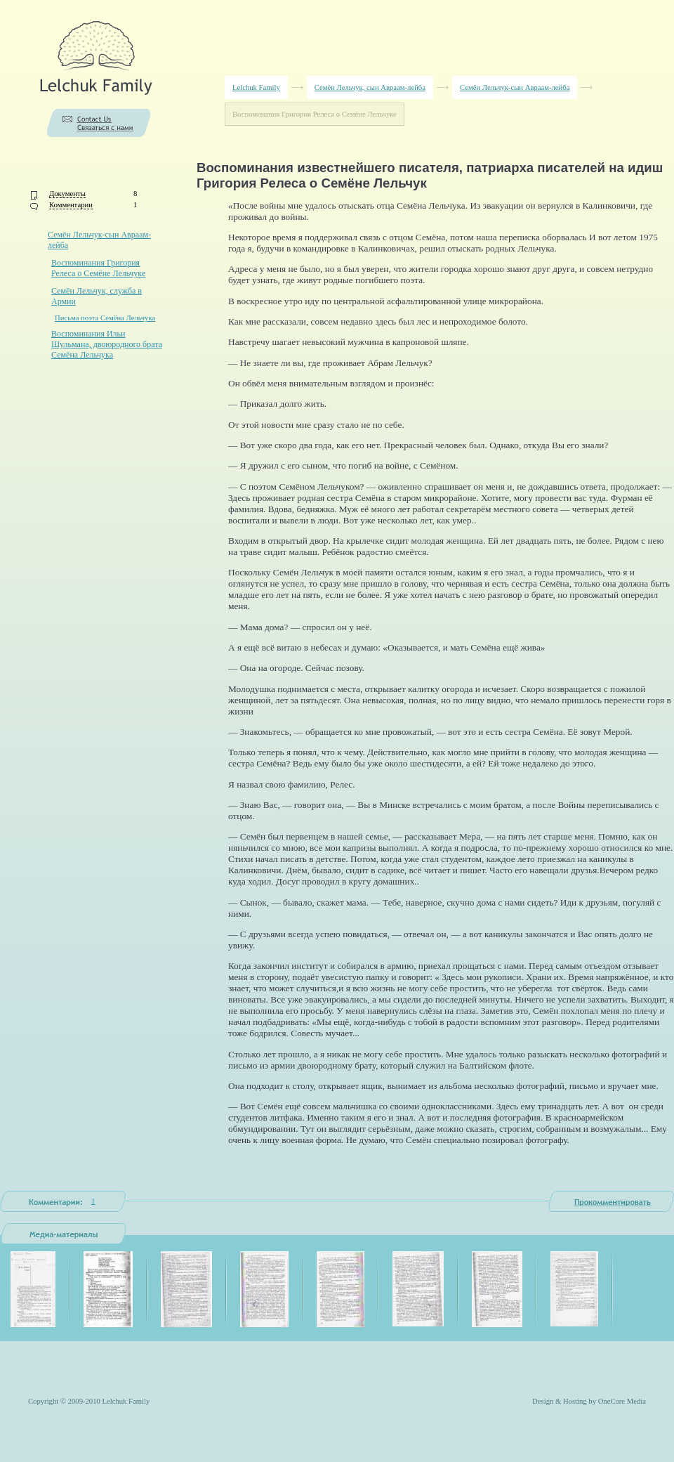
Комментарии (71, 205)
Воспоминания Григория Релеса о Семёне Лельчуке (98, 268)
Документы (67, 193)
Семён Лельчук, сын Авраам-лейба (370, 87)
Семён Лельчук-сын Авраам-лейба (514, 87)
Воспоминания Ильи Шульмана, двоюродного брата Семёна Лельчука (106, 344)
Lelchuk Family (256, 87)
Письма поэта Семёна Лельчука (105, 318)
